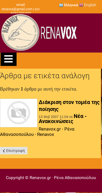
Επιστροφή (15, 151)
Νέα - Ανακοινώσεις (63, 118)
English (87, 5)
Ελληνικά (68, 5)
